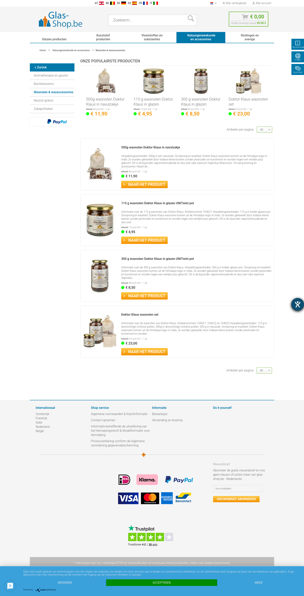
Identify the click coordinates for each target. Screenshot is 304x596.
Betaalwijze (159, 414)
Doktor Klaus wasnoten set (248, 102)
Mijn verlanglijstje (234, 3)
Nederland (43, 427)
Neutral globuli (43, 100)
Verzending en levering (167, 420)
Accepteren (162, 582)
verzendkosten (138, 563)
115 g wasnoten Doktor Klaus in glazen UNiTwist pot (153, 102)
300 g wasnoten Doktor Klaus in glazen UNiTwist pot (200, 102)
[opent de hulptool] (297, 304)
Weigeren (65, 582)
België (40, 431)
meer (258, 582)
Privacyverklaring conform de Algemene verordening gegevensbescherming (118, 443)
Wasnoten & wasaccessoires (53, 92)
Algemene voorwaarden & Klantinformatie (119, 414)
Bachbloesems (44, 84)
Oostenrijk (42, 414)
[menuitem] (37, 3)
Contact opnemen (103, 420)
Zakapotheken (43, 109)
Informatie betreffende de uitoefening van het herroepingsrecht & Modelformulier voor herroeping (120, 431)
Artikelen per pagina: (240, 129)
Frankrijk (41, 418)
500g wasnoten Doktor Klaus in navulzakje (105, 102)
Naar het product (144, 184)
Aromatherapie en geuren (51, 75)
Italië (39, 422)
